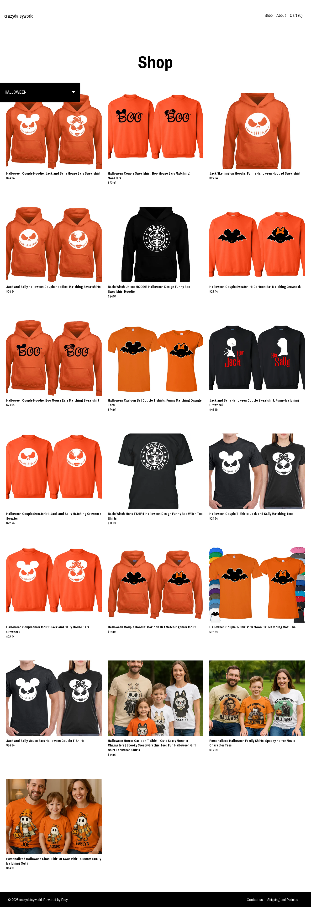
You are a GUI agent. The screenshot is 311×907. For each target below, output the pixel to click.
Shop (268, 15)
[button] (40, 92)
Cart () (296, 15)
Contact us (255, 899)
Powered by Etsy (55, 899)
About (281, 15)
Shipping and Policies (282, 899)
